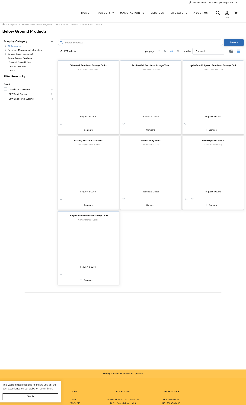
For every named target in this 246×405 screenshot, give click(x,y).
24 (165, 51)
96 (178, 51)
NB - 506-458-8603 (171, 403)
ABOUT (75, 399)
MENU (74, 391)
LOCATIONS (123, 391)
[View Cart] (236, 13)
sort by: (187, 51)
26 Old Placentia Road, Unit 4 (123, 403)
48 (171, 51)
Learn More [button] (46, 388)
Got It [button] (30, 396)
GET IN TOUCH (171, 391)
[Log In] (227, 13)
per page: (150, 51)
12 (159, 51)
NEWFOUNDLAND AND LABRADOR (123, 399)
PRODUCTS (75, 403)
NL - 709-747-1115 (171, 399)
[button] (105, 13)
